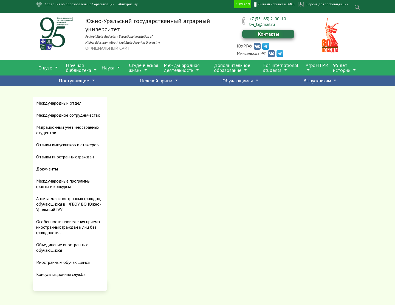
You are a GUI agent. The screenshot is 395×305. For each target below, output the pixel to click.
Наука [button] (108, 68)
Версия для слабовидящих (327, 4)
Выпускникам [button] (317, 80)
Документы (47, 169)
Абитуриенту (128, 4)
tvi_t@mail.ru (262, 24)
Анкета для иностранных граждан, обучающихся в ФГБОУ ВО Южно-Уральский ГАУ (68, 204)
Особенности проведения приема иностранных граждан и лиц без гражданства (68, 227)
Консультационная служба (61, 274)
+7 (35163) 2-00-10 (267, 18)
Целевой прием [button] (157, 80)
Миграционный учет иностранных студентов (67, 129)
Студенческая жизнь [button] (143, 67)
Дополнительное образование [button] (232, 67)
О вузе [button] (45, 68)
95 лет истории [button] (342, 67)
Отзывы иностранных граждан (65, 157)
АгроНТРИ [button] (317, 65)
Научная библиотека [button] (79, 67)
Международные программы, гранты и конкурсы (63, 183)
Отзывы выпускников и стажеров (67, 144)
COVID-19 (243, 4)
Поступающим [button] (75, 80)
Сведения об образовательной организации (74, 4)
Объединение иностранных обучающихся (62, 247)
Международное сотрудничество (68, 115)
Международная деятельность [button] (182, 67)
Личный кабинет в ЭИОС (274, 4)
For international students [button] (280, 67)
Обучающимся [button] (238, 80)
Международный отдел (58, 103)
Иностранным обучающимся (63, 262)
